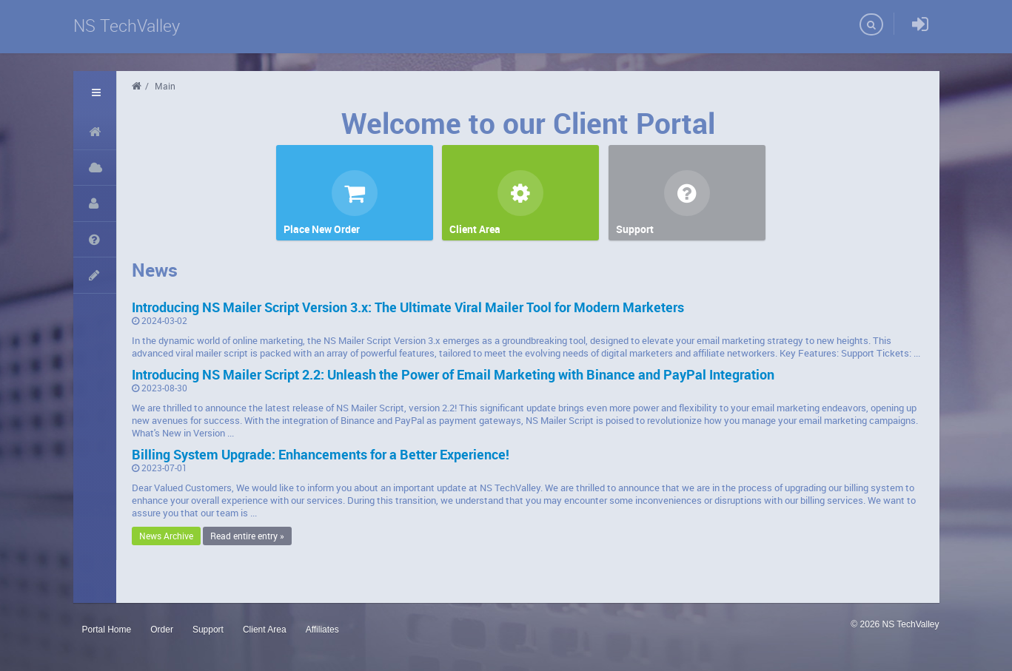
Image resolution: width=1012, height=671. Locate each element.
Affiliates (322, 629)
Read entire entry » (247, 536)
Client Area (264, 629)
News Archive (166, 536)
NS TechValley (126, 25)
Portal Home (107, 629)
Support (208, 629)
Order (161, 629)
